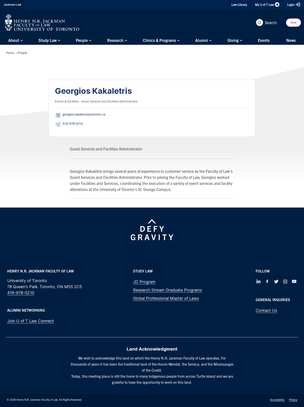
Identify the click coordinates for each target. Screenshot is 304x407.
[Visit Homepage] (42, 22)
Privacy (293, 399)
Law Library (239, 4)
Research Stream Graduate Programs (167, 290)
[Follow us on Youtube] (294, 281)
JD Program (144, 281)
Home (10, 53)
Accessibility (277, 399)
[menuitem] (15, 40)
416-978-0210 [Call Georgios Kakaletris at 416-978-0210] (73, 123)
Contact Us (266, 310)
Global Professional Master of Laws (166, 298)
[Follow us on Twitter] (276, 281)
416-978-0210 (20, 292)
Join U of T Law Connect (30, 321)
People (22, 53)
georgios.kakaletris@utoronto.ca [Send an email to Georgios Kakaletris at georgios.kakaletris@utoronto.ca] (84, 114)
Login (293, 4)
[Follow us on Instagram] (285, 281)
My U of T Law (267, 4)
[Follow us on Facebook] (267, 281)
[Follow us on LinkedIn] (258, 281)
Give (293, 22)
